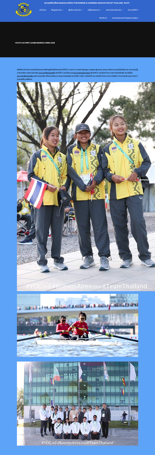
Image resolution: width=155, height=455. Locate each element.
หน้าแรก (42, 9)
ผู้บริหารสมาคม (74, 9)
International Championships (125, 17)
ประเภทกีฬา (133, 9)
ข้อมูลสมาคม (56, 9)
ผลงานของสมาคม (113, 9)
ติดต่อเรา (103, 17)
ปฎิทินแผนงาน (93, 9)
